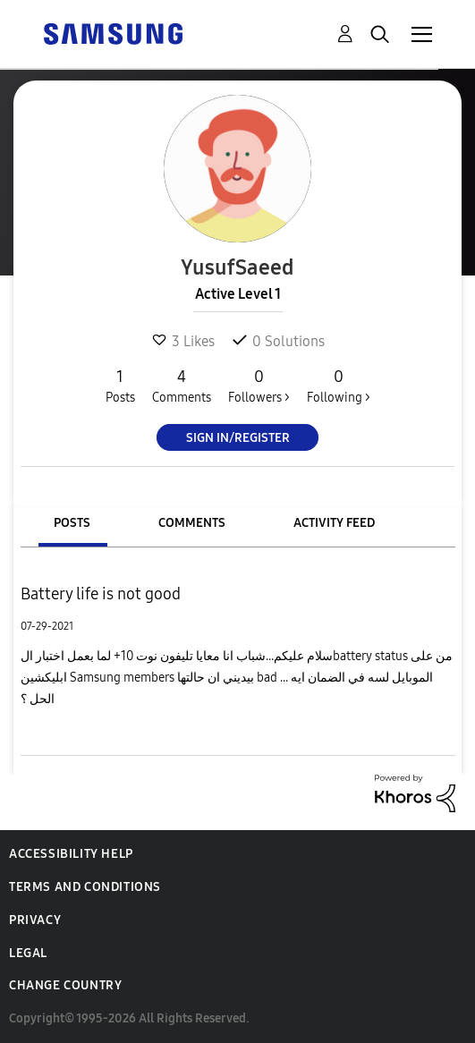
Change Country (65, 985)
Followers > (259, 385)
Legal (28, 953)
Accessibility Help (71, 853)
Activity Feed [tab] (334, 522)
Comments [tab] (191, 522)
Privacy (35, 920)
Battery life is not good (101, 594)
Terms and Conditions (85, 887)
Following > (338, 385)
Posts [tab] (72, 522)
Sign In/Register (238, 437)
